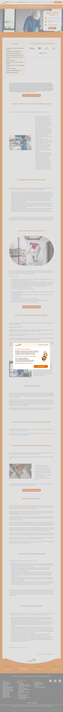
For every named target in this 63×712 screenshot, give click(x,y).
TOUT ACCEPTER (40, 366)
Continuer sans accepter (43, 344)
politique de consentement (26, 363)
